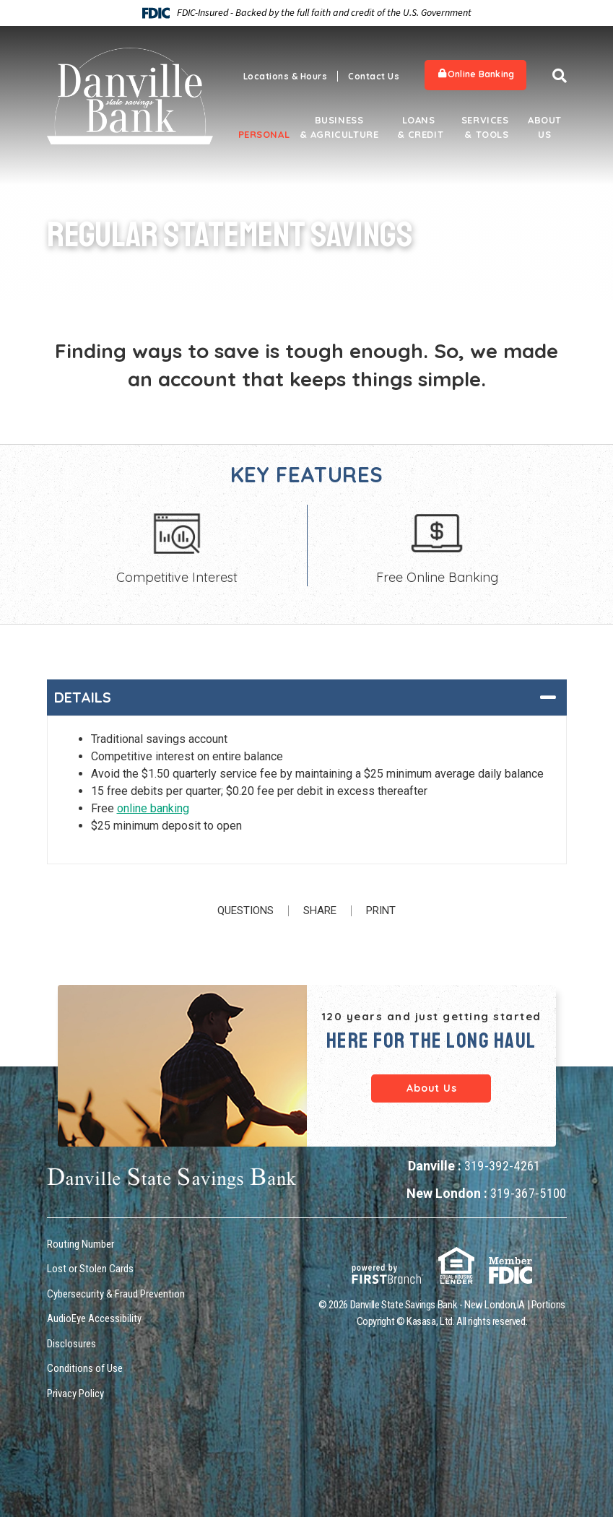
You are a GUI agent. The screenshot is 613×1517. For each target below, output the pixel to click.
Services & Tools (485, 127)
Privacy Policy (75, 1393)
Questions (245, 910)
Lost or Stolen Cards (90, 1268)
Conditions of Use (85, 1368)
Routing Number (80, 1244)
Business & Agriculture (339, 127)
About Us (545, 127)
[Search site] (559, 76)
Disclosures (71, 1343)
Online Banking (476, 74)
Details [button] (82, 697)
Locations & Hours (285, 76)
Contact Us (373, 76)
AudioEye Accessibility (94, 1318)
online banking (153, 808)
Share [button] (319, 910)
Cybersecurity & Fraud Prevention (116, 1293)
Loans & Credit (418, 127)
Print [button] (381, 910)
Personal (260, 134)
